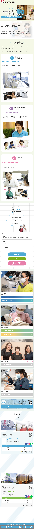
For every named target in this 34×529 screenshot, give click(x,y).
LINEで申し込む (17, 258)
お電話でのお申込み (17, 263)
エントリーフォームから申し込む (17, 254)
